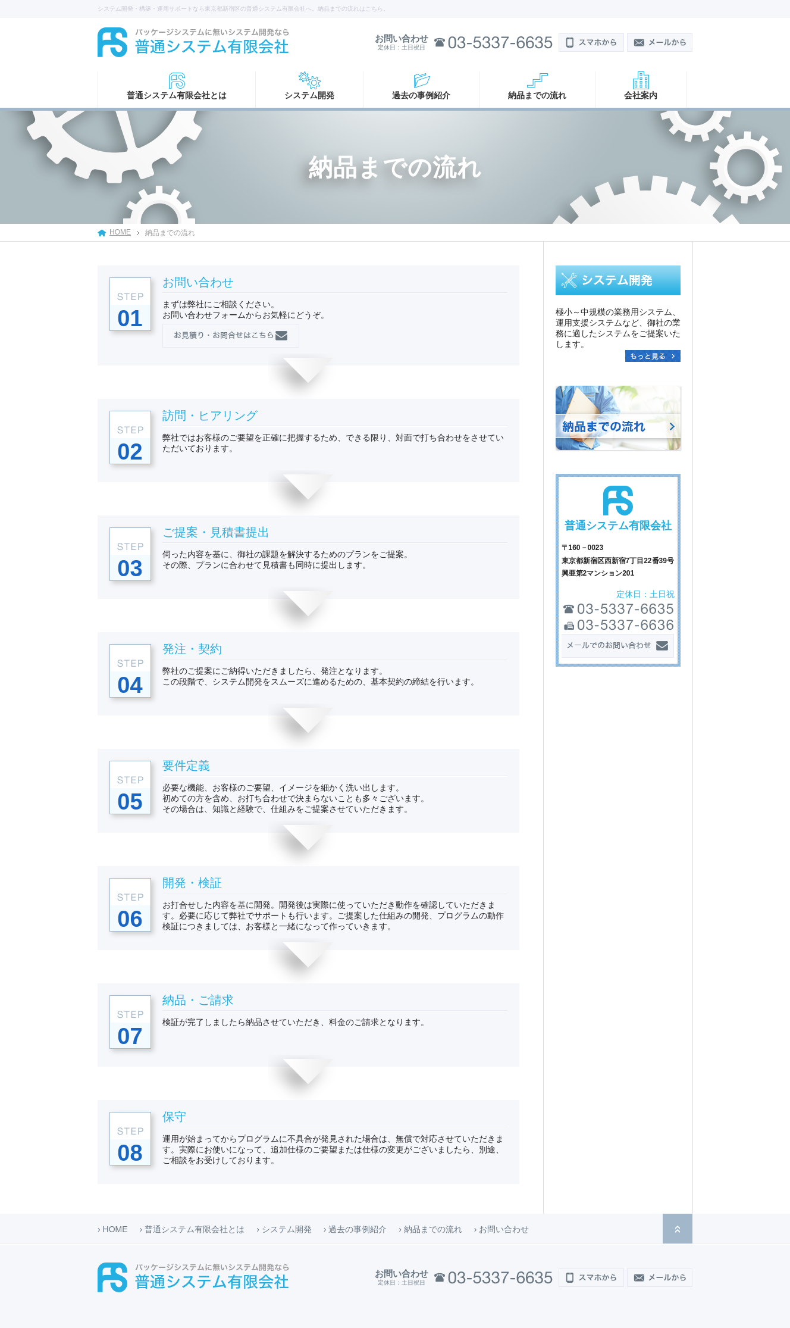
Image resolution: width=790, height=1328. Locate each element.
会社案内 (640, 95)
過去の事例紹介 (421, 95)
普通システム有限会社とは (177, 95)
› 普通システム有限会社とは (192, 1229)
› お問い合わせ (501, 1229)
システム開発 (309, 95)
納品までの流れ (537, 95)
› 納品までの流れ (430, 1229)
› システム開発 (284, 1229)
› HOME (113, 1229)
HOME (120, 232)
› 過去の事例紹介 (355, 1229)
